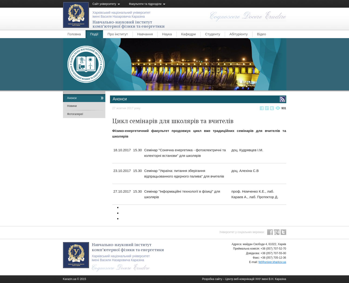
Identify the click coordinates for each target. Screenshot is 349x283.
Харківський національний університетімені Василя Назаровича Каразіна (122, 14)
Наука (167, 34)
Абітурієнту (238, 34)
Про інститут (118, 34)
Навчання (145, 34)
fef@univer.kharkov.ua (272, 262)
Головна (74, 34)
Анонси (72, 98)
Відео (261, 34)
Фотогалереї (75, 114)
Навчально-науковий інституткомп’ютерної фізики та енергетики (129, 24)
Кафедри (188, 34)
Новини (72, 106)
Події (94, 34)
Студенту (212, 34)
